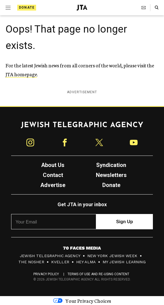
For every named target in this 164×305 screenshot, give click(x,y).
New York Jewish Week (112, 256)
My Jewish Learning (124, 262)
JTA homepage (21, 74)
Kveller (60, 262)
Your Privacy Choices (82, 300)
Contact (53, 175)
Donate (26, 7)
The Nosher (31, 262)
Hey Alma (86, 262)
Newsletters (111, 175)
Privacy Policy (46, 274)
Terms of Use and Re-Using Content (99, 274)
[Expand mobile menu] (8, 7)
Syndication (111, 165)
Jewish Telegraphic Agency (50, 256)
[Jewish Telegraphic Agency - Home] (82, 8)
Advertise (52, 185)
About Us (52, 165)
